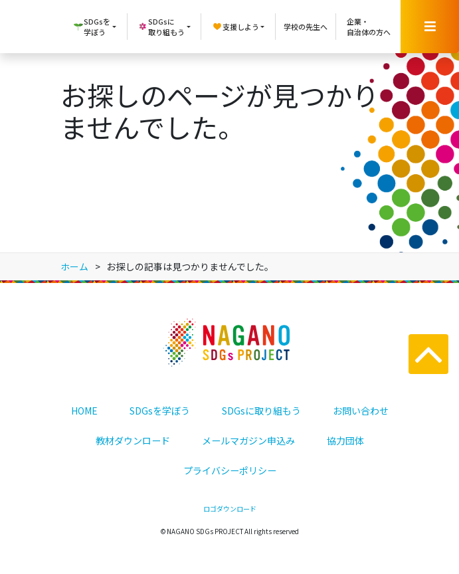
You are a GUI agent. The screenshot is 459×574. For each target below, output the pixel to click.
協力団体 (345, 440)
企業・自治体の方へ (369, 27)
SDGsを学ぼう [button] (91, 27)
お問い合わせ (361, 410)
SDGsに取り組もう (261, 410)
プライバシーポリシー (229, 470)
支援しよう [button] (235, 26)
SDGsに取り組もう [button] (161, 27)
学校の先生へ (305, 26)
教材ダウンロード (133, 440)
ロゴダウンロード (229, 509)
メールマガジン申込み (248, 440)
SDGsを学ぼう (160, 410)
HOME (84, 410)
